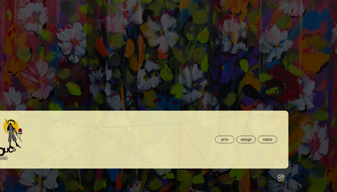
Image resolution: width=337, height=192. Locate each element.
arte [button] (130, 139)
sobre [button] (173, 139)
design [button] (151, 139)
